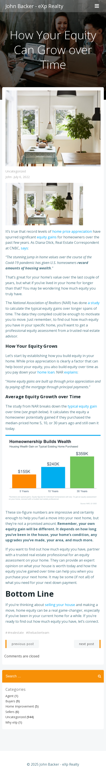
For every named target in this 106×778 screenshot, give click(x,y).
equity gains (47, 237)
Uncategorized (15, 171)
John (8, 177)
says (24, 248)
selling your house (60, 604)
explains (71, 372)
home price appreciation (72, 231)
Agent (9, 696)
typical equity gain (82, 406)
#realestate (16, 633)
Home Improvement (19, 706)
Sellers (10, 712)
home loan (46, 372)
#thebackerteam (37, 633)
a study (93, 302)
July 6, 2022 (22, 177)
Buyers (10, 701)
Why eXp (11, 722)
